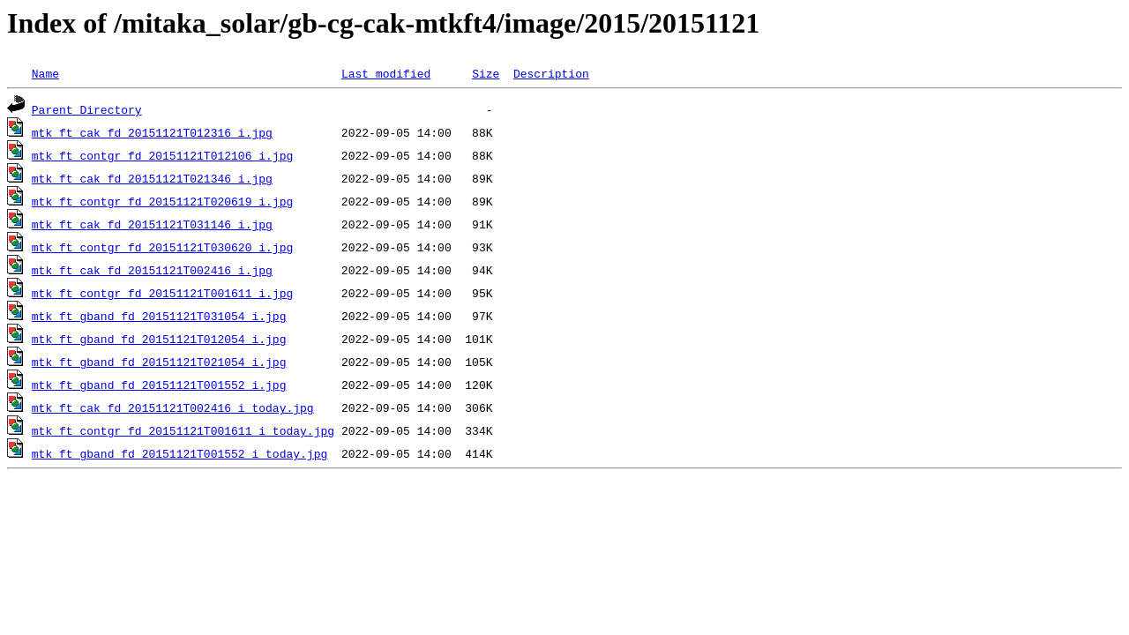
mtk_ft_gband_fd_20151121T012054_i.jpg (159, 339)
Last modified (385, 73)
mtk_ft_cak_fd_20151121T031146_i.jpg (152, 224)
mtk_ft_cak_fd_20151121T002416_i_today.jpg (173, 407)
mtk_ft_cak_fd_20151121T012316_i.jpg (152, 132)
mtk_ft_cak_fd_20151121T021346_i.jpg (152, 178)
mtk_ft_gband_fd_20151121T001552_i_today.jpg (179, 453)
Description (551, 73)
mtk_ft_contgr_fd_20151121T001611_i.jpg (162, 293)
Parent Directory (87, 109)
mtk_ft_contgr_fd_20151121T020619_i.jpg (162, 201)
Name (45, 73)
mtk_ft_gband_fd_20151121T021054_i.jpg (159, 362)
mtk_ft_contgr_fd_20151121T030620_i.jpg (162, 247)
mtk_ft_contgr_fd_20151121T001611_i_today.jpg (183, 430)
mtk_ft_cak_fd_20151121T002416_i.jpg (152, 270)
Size (485, 73)
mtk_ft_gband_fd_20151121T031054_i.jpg (159, 316)
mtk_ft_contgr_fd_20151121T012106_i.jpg (162, 155)
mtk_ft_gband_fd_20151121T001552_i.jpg (159, 384)
